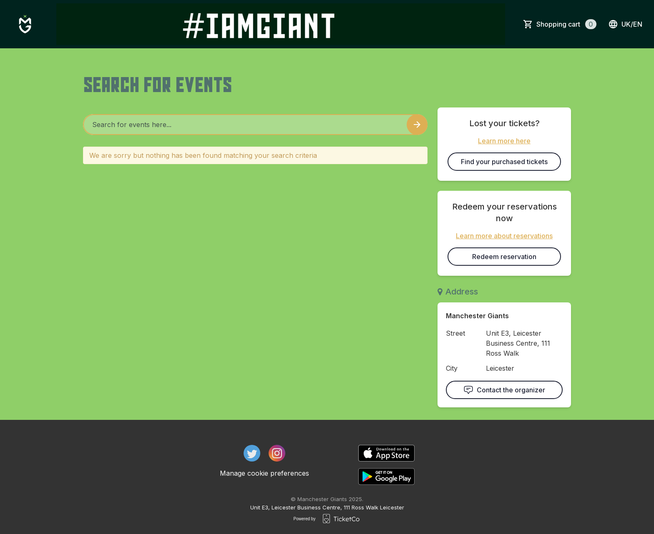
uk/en (625, 24)
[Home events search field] (255, 124)
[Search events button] (417, 124)
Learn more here (504, 141)
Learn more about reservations (504, 236)
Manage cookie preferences (264, 473)
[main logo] (25, 24)
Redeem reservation (504, 256)
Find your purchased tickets (504, 161)
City (452, 368)
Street (455, 333)
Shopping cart (566, 24)
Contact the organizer (504, 390)
